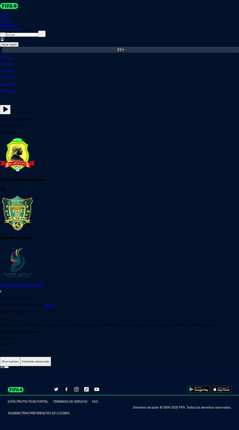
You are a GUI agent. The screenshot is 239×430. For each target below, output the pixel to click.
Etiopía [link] (49, 305)
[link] (119, 288)
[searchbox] (21, 35)
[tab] (10, 361)
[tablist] (119, 361)
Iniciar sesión (9, 44)
